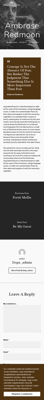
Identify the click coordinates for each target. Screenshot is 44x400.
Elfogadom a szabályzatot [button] (22, 394)
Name (6, 340)
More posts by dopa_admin (22, 270)
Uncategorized (22, 17)
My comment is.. (10, 304)
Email (6, 352)
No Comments (34, 42)
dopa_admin (13, 42)
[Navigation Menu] (39, 4)
